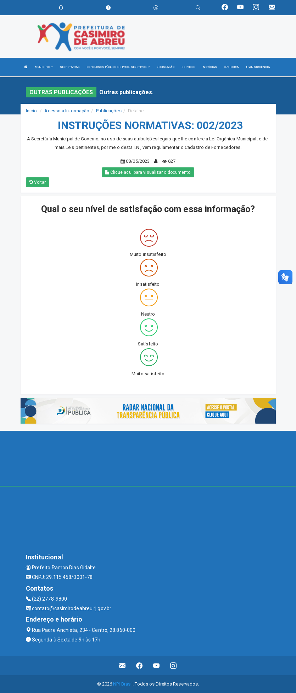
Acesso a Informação (66, 110)
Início (31, 110)
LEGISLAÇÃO (165, 67)
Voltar (37, 182)
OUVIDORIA (231, 67)
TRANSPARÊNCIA (258, 67)
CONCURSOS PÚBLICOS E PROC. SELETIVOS (118, 67)
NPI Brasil (123, 684)
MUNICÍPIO (44, 67)
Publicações (109, 110)
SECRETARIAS (70, 67)
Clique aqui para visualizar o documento (147, 172)
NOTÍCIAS (210, 67)
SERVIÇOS (188, 67)
